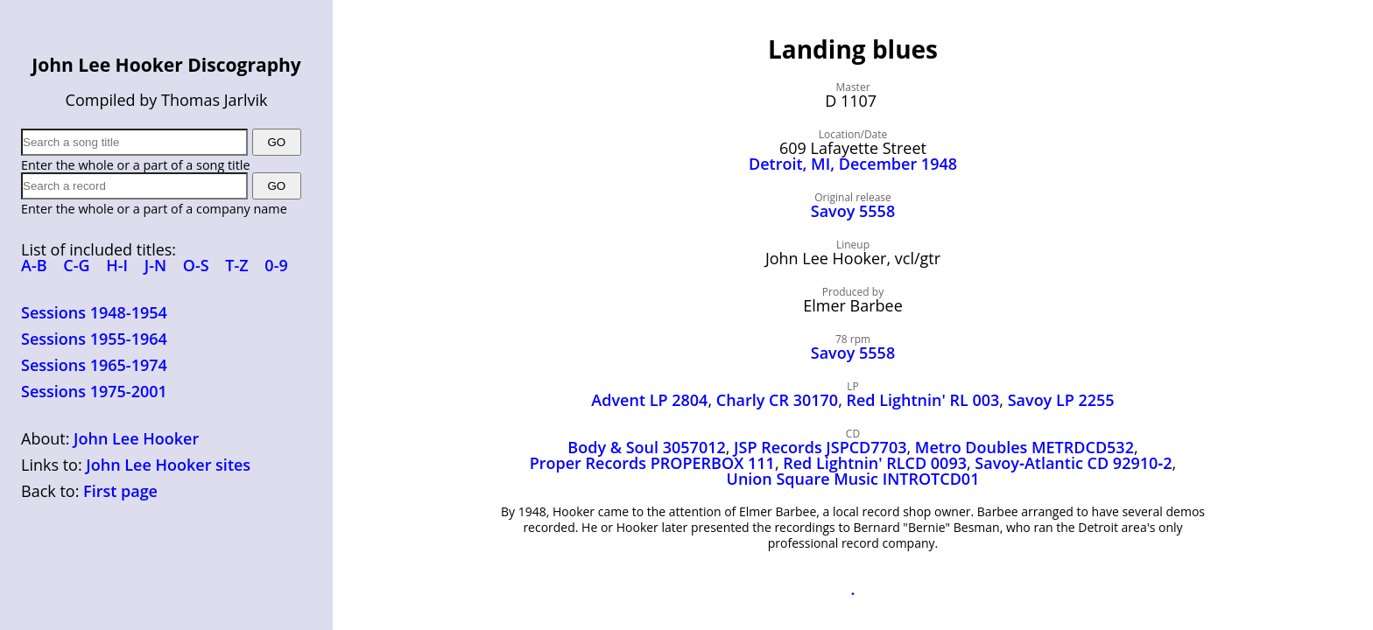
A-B (34, 265)
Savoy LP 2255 (1061, 399)
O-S (196, 265)
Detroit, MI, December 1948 (853, 163)
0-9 (275, 265)
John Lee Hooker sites (168, 464)
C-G (76, 265)
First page (120, 490)
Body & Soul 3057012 (646, 447)
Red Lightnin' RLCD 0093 (875, 462)
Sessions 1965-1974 (94, 364)
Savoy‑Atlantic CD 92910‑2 (1073, 462)
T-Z (236, 265)
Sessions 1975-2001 (94, 391)
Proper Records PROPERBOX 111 (652, 462)
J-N (155, 265)
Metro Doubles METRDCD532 (1024, 447)
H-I (117, 265)
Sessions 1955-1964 (94, 338)
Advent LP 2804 (649, 399)
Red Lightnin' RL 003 (922, 399)
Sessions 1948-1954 (94, 312)
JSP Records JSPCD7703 (820, 447)
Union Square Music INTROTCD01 (853, 478)
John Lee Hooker (136, 438)
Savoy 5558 (853, 210)
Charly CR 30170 (777, 399)
